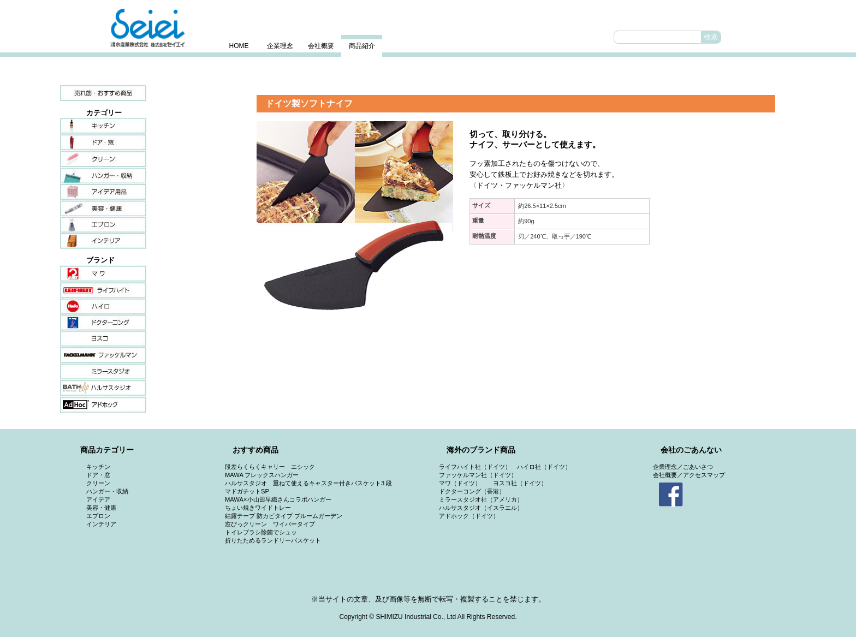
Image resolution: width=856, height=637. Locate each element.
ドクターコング (103, 322)
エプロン (103, 224)
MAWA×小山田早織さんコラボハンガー (278, 499)
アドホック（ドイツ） (469, 516)
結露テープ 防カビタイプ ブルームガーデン (283, 516)
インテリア (103, 241)
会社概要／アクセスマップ (689, 475)
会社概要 (321, 46)
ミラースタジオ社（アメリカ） (481, 499)
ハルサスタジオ (103, 388)
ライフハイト (103, 290)
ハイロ (103, 306)
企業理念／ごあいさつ (683, 466)
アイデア (103, 191)
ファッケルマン (103, 355)
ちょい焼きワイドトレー (258, 507)
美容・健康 (103, 208)
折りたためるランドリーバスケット (273, 540)
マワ (103, 273)
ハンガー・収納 (103, 175)
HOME (239, 46)
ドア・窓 (103, 142)
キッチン (103, 126)
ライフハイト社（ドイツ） (475, 466)
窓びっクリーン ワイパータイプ (270, 524)
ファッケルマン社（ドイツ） (478, 475)
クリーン (103, 159)
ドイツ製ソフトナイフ (309, 103)
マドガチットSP (247, 491)
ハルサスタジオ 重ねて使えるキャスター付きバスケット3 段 (308, 483)
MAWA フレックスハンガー (262, 475)
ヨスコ (103, 339)
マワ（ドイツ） (460, 483)
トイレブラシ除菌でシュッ (261, 532)
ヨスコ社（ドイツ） (520, 483)
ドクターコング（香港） (472, 491)
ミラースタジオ (103, 372)
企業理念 (280, 46)
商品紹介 (362, 46)
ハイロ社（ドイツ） (544, 466)
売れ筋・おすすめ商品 (103, 93)
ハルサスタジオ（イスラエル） (481, 507)
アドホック (103, 404)
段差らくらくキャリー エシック (270, 466)
